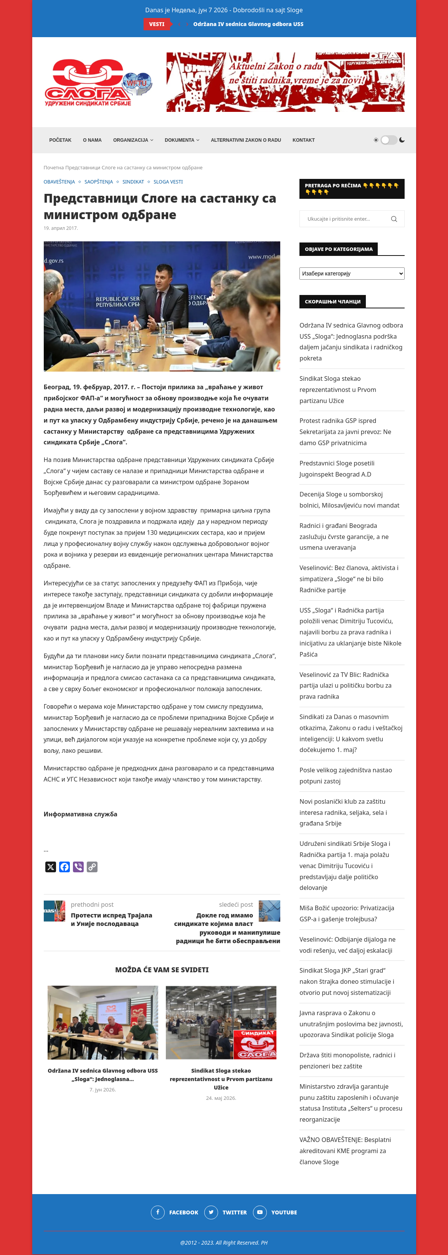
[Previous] (179, 24)
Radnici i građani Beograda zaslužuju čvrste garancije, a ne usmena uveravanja (343, 537)
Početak (61, 140)
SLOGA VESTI (172, 183)
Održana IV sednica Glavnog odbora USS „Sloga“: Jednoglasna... (280, 24)
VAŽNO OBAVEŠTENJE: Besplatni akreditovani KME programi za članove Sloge (345, 1151)
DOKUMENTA (179, 140)
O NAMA (92, 140)
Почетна (54, 168)
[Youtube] (275, 1214)
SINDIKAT (136, 183)
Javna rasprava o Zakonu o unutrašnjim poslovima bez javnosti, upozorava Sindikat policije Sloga (351, 1024)
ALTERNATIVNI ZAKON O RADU (246, 140)
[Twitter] (225, 1214)
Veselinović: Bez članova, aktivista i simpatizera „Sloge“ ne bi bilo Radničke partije (348, 580)
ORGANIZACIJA (130, 140)
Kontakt (304, 140)
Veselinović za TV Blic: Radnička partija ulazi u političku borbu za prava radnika (345, 686)
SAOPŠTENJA (100, 183)
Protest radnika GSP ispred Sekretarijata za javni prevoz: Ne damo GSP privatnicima (345, 433)
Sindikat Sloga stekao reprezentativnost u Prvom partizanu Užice (221, 1080)
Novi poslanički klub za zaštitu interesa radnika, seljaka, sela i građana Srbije (343, 813)
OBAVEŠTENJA (60, 183)
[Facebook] (174, 1214)
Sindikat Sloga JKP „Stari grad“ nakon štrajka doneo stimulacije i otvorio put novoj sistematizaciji (346, 982)
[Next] (187, 24)
